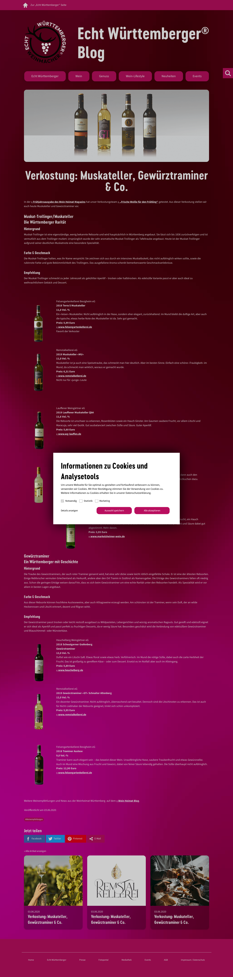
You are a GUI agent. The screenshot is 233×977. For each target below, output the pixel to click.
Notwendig (69, 501)
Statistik (86, 501)
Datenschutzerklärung (138, 493)
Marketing (102, 501)
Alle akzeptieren (152, 510)
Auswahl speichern (114, 510)
